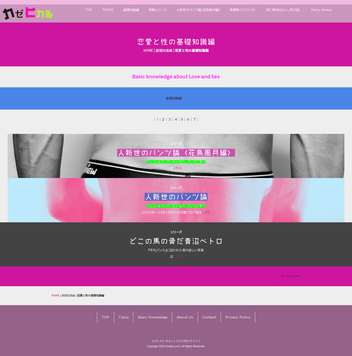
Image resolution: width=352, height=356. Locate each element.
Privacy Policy (238, 317)
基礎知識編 (131, 9)
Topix (124, 317)
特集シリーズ (158, 9)
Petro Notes (321, 9)
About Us (185, 317)
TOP (88, 9)
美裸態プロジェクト (243, 9)
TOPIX (107, 9)
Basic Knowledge (152, 317)
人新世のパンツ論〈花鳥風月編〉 (198, 9)
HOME (148, 50)
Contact (209, 317)
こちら (333, 168)
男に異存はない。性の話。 (283, 9)
